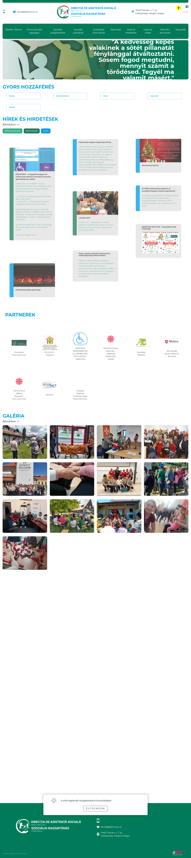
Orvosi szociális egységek (34, 31)
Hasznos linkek (147, 31)
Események (32, 131)
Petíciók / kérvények (165, 31)
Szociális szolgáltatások (57, 31)
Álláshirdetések (12, 131)
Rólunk (18, 29)
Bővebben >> (11, 124)
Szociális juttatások (78, 31)
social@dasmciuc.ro (27, 12)
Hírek (46, 131)
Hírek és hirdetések (131, 31)
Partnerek (116, 29)
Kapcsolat (180, 29)
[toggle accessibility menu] (178, 8)
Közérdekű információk (98, 31)
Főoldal (9, 29)
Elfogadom (95, 808)
